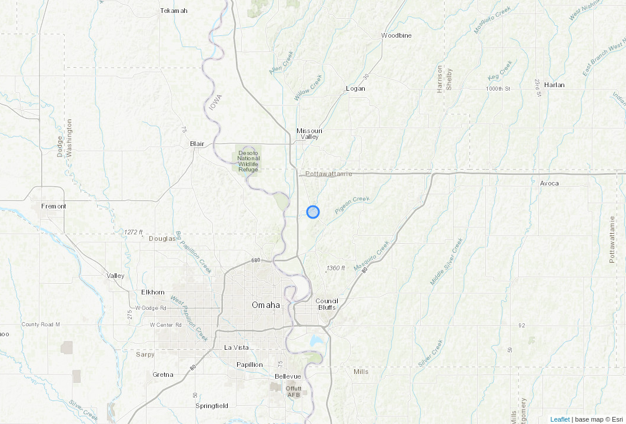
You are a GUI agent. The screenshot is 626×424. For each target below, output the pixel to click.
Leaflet (560, 419)
